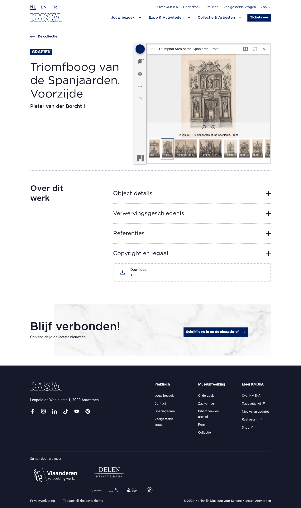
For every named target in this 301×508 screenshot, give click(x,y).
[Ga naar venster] (140, 61)
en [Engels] (44, 7)
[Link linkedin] (54, 411)
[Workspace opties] (140, 86)
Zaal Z (266, 7)
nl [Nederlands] (33, 7)
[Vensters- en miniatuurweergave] (245, 49)
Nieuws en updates (256, 411)
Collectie (204, 432)
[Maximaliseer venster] (255, 49)
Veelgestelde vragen (239, 7)
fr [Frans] (54, 7)
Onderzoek (192, 7)
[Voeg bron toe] (140, 49)
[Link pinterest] (87, 411)
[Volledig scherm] (140, 99)
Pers (201, 424)
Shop (248, 427)
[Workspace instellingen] (140, 74)
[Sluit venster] (264, 49)
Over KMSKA (167, 7)
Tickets (259, 17)
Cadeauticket (253, 403)
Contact (160, 403)
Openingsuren (165, 411)
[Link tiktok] (65, 411)
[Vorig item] (203, 127)
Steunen (211, 7)
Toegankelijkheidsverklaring (83, 501)
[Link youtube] (76, 411)
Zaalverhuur (206, 403)
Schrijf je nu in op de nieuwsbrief (216, 332)
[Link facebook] (32, 411)
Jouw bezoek (164, 395)
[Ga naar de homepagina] (46, 17)
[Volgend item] (213, 127)
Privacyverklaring (42, 501)
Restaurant (252, 419)
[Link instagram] (43, 411)
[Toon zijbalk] (153, 49)
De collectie (43, 36)
